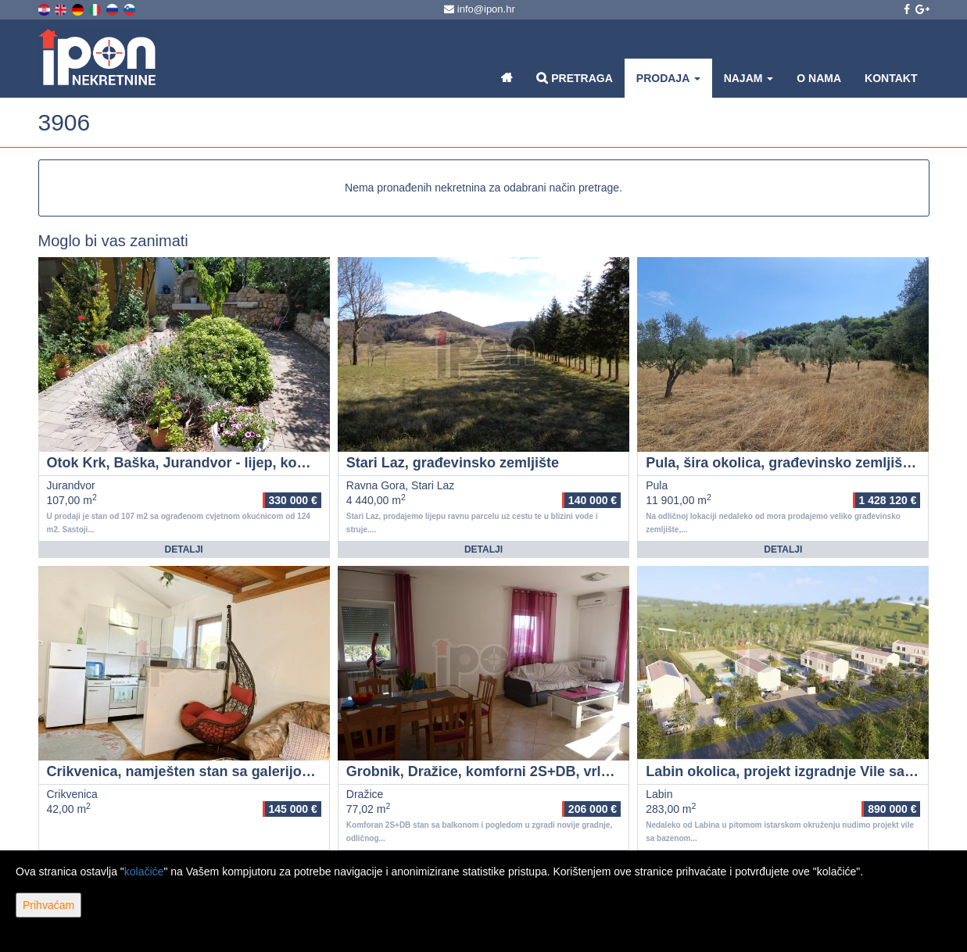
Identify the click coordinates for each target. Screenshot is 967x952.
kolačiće (144, 871)
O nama (819, 78)
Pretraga (574, 77)
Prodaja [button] (668, 78)
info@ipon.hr (479, 9)
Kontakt (891, 78)
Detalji (184, 549)
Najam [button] (749, 78)
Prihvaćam (48, 905)
